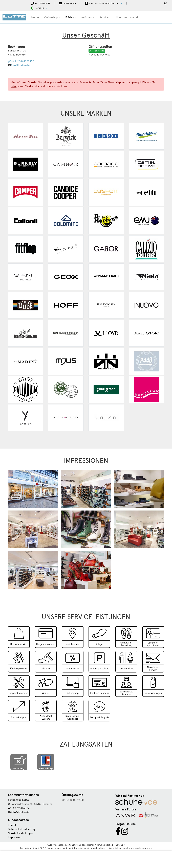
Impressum (15, 837)
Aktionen (86, 17)
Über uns (121, 17)
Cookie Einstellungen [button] (20, 833)
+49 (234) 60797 (19, 808)
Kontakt (135, 17)
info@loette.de (20, 65)
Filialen (69, 17)
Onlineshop (51, 17)
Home (35, 17)
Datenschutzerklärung (21, 829)
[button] (103, 3)
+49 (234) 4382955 (21, 61)
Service (104, 17)
